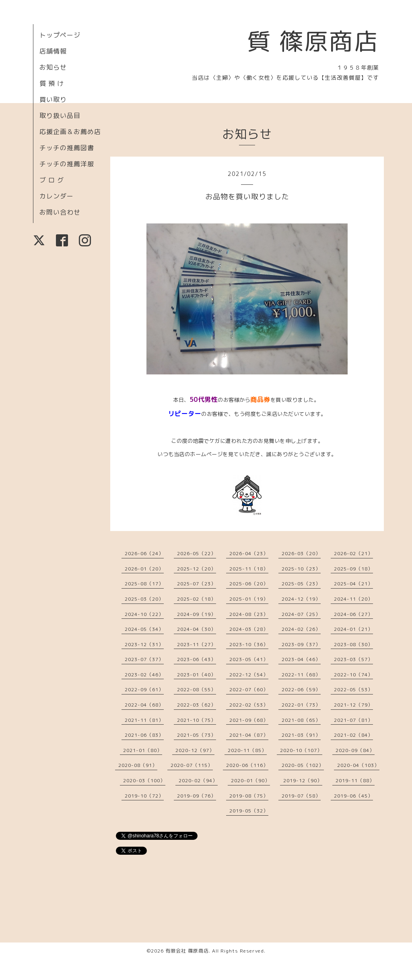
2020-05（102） (303, 765)
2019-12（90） (302, 780)
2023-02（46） (144, 674)
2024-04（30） (196, 629)
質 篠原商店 (313, 41)
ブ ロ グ (51, 180)
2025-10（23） (301, 568)
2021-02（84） (353, 735)
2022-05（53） (353, 689)
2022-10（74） (353, 674)
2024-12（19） (301, 598)
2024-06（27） (353, 614)
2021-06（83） (144, 735)
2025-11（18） (248, 568)
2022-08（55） (196, 689)
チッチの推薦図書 (66, 147)
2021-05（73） (196, 735)
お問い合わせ (59, 212)
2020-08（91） (137, 765)
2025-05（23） (301, 583)
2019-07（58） (301, 795)
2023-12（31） (144, 644)
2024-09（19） (196, 614)
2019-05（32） (248, 810)
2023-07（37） (144, 659)
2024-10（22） (144, 614)
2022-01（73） (301, 704)
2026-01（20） (144, 568)
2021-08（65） (301, 720)
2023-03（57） (353, 659)
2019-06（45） (353, 795)
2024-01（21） (353, 629)
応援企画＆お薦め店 (70, 131)
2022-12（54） (248, 674)
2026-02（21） (353, 553)
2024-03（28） (248, 629)
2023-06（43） (196, 659)
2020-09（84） (355, 750)
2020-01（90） (250, 780)
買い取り (53, 99)
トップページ (59, 35)
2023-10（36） (248, 644)
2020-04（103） (358, 765)
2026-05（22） (196, 553)
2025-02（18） (196, 598)
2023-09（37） (301, 644)
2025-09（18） (353, 568)
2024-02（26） (301, 629)
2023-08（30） (353, 644)
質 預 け (51, 83)
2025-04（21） (353, 583)
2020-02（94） (198, 780)
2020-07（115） (192, 765)
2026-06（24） (144, 553)
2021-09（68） (248, 720)
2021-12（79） (353, 704)
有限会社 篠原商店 (187, 950)
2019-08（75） (248, 795)
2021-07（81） (353, 720)
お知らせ (53, 67)
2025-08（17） (144, 583)
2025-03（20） (144, 598)
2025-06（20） (248, 583)
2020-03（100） (144, 780)
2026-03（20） (301, 553)
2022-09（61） (144, 689)
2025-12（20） (196, 568)
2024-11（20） (353, 598)
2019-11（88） (355, 780)
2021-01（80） (142, 750)
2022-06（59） (301, 689)
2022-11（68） (301, 674)
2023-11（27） (196, 644)
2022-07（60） (248, 689)
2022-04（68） (144, 704)
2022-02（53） (248, 704)
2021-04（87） (248, 735)
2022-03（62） (196, 704)
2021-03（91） (301, 735)
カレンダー (56, 196)
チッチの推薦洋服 (66, 163)
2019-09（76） (196, 795)
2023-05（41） (248, 659)
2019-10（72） (144, 795)
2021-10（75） (196, 720)
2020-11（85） (247, 750)
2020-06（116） (247, 765)
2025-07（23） (196, 583)
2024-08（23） (248, 614)
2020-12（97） (194, 750)
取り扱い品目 (59, 115)
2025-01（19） (248, 598)
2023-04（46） (301, 659)
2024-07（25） (301, 614)
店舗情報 (53, 51)
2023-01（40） (196, 674)
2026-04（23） (248, 553)
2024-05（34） (144, 629)
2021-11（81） (144, 720)
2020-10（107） (301, 750)
